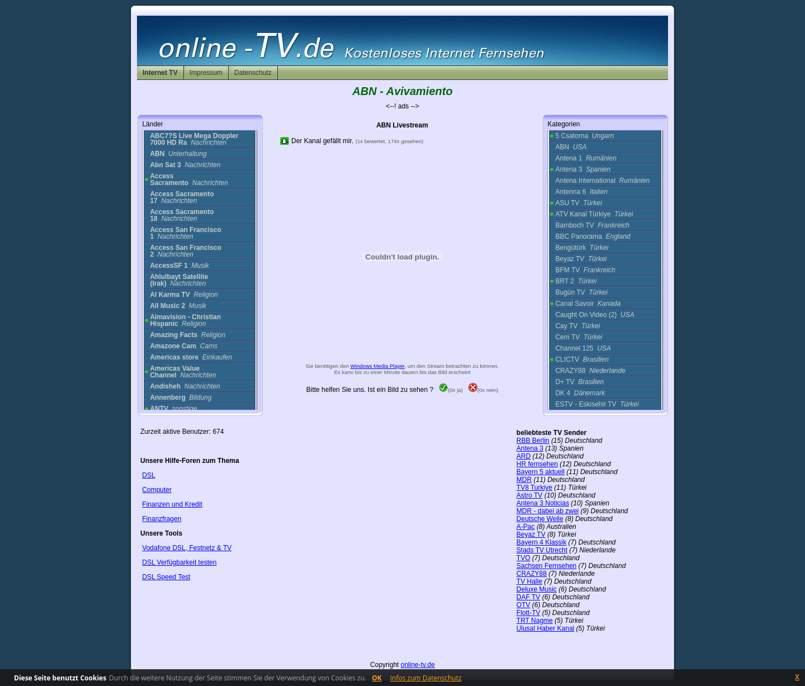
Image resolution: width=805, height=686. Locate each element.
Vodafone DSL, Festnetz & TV (186, 548)
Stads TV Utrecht (542, 550)
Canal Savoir (588, 303)
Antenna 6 (581, 192)
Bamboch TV (592, 225)
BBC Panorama (592, 236)
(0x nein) (483, 390)
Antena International (602, 180)
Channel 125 (582, 348)
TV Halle (529, 581)
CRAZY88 (590, 371)
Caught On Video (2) (594, 315)
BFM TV (585, 270)
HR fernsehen (537, 464)
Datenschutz (253, 73)
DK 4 (580, 393)
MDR (524, 480)
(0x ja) (451, 390)
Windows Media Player (378, 366)
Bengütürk (581, 248)
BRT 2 (575, 281)
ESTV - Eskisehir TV (596, 404)
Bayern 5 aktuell (541, 472)
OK (377, 678)
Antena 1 (585, 158)
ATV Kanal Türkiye (594, 214)
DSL (148, 475)
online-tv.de (418, 665)
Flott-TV (529, 613)
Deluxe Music (537, 589)
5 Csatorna (584, 136)
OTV (524, 605)
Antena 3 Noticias (543, 503)
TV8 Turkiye (534, 487)
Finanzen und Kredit (172, 504)
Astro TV (529, 495)
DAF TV (528, 597)
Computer (157, 490)
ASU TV (578, 203)
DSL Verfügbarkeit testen (179, 562)
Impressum (206, 73)
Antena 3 (582, 169)
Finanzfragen (161, 519)
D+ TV (579, 382)
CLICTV (581, 359)
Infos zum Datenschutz (426, 678)
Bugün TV (581, 292)
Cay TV (577, 326)
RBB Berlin (533, 440)
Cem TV (578, 337)
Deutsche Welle (540, 519)
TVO (524, 558)
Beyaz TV (581, 259)
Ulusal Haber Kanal (545, 628)
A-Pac (526, 527)
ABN (570, 147)
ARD (524, 456)
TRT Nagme (535, 621)
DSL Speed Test (166, 577)
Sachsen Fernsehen (546, 566)
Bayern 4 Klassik (541, 542)
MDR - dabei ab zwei (548, 511)
